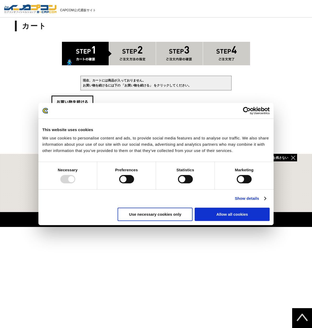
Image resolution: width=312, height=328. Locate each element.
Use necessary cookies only (155, 214)
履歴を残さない (277, 158)
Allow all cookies (232, 214)
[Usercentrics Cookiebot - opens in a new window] (247, 111)
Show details (247, 198)
